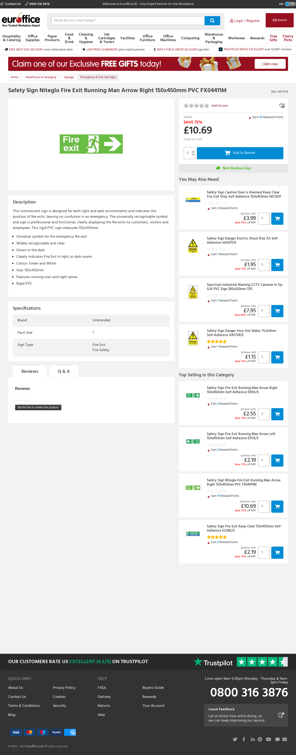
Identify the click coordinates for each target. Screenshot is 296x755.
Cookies (59, 697)
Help (101, 715)
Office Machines (168, 38)
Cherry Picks (287, 38)
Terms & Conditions (24, 706)
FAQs (102, 688)
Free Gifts (273, 38)
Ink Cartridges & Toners (106, 38)
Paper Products (52, 38)
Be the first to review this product (39, 408)
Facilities (128, 38)
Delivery (104, 697)
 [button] (277, 218)
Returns (104, 706)
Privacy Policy (64, 688)
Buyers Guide (153, 688)
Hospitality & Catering (12, 38)
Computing (190, 38)
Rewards (257, 38)
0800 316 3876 (37, 4)
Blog (11, 715)
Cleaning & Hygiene (86, 38)
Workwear (236, 38)
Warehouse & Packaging (214, 38)
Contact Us (10, 4)
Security (59, 706)
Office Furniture (147, 38)
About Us (15, 688)
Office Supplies (33, 38)
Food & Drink (69, 38)
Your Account (154, 706)
